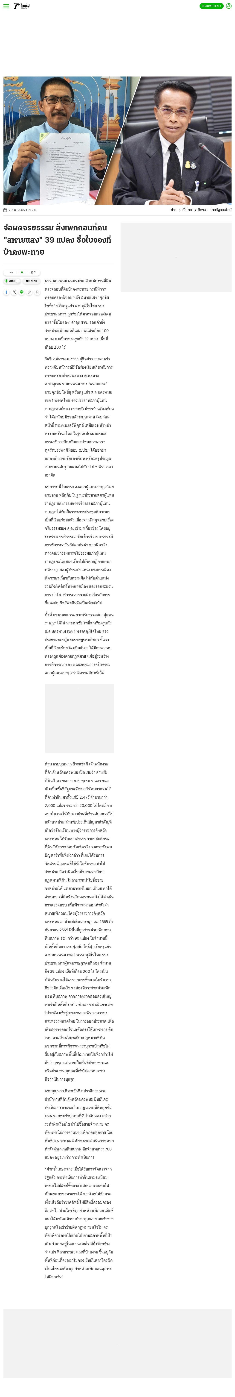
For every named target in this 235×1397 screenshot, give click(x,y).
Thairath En (211, 6)
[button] (6, 292)
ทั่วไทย (187, 210)
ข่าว (174, 210)
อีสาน (202, 210)
